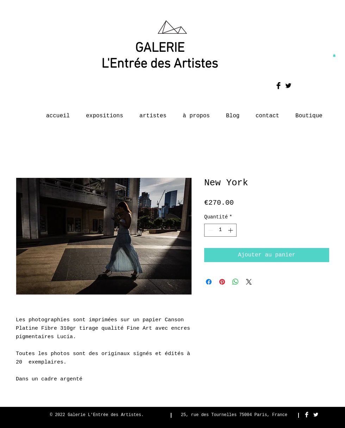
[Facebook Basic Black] (278, 85)
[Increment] (231, 230)
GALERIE (159, 48)
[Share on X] (249, 282)
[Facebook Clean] (306, 414)
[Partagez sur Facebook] (209, 282)
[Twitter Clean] (316, 414)
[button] (334, 55)
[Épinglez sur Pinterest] (222, 282)
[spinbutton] (220, 230)
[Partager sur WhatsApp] (235, 282)
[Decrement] (209, 230)
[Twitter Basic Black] (288, 85)
